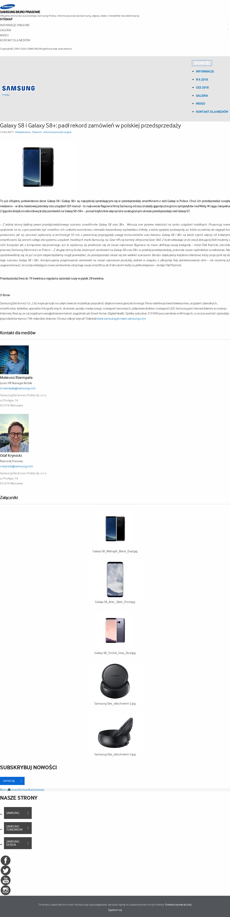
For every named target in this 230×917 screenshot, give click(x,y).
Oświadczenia (22, 132)
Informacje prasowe (15, 25)
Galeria (5, 30)
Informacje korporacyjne (57, 132)
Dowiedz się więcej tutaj (178, 904)
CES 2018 (202, 87)
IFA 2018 (202, 79)
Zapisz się (8, 780)
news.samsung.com (133, 318)
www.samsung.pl (108, 318)
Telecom (37, 132)
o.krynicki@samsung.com (16, 466)
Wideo (4, 35)
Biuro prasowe (9, 790)
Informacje (205, 71)
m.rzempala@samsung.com (17, 388)
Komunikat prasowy (31, 790)
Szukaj (202, 63)
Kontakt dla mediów (15, 40)
